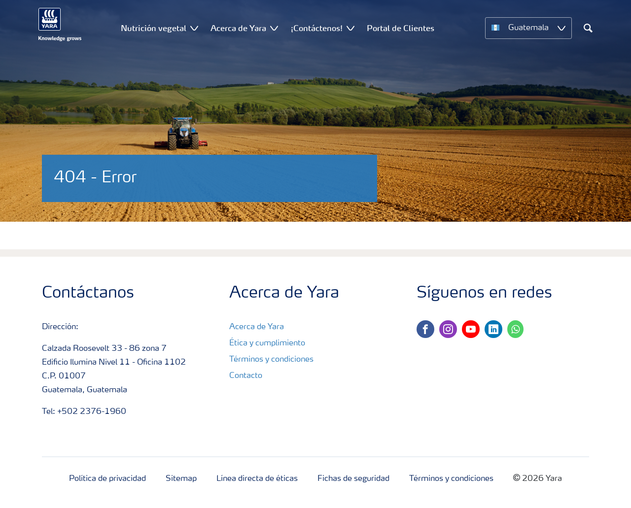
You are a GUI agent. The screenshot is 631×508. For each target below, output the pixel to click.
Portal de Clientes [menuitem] (400, 28)
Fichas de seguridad (353, 479)
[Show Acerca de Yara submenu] (274, 27)
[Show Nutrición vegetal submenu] (194, 27)
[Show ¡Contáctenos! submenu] (350, 27)
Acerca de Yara (256, 327)
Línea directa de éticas (257, 479)
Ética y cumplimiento (267, 343)
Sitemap (181, 479)
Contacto (245, 376)
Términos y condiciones (271, 360)
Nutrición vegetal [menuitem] (153, 28)
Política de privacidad (107, 479)
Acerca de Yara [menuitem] (238, 28)
